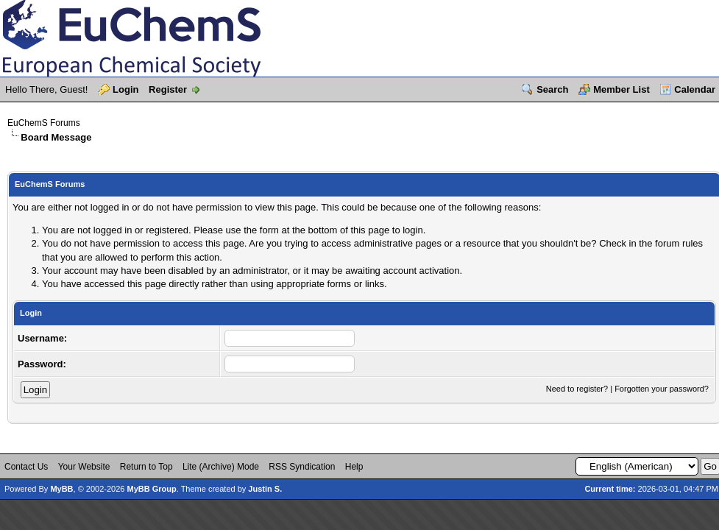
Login (125, 89)
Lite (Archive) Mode (221, 467)
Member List (621, 89)
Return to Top (146, 467)
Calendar (694, 89)
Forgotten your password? (661, 388)
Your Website (84, 467)
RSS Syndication (302, 467)
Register (168, 89)
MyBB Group (151, 488)
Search (552, 89)
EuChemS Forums (43, 123)
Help (354, 467)
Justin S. (265, 488)
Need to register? (577, 388)
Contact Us (26, 467)
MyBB (61, 488)
